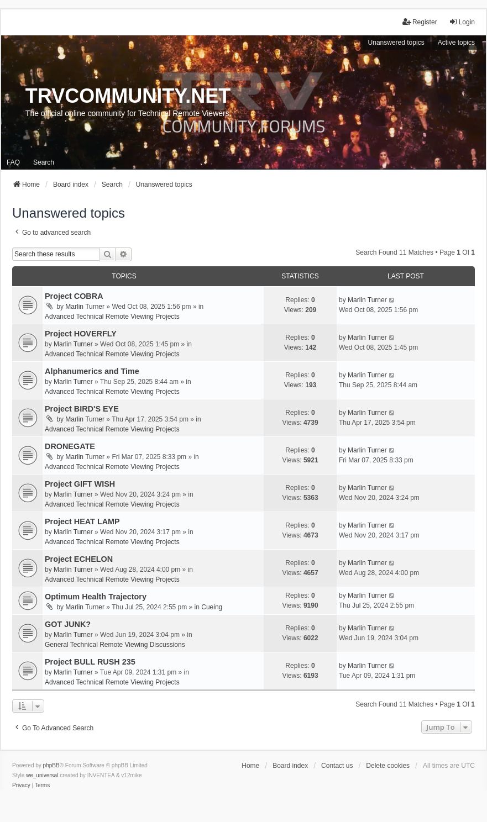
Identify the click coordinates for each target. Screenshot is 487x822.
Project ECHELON (79, 559)
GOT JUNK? (68, 624)
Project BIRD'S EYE (82, 408)
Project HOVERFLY (81, 333)
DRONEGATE (70, 446)
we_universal (42, 775)
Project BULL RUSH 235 (90, 661)
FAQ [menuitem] (13, 162)
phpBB (51, 765)
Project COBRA (74, 296)
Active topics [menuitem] (456, 42)
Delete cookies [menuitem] (388, 766)
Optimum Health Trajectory (95, 596)
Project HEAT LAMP (82, 521)
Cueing (211, 607)
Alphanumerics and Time (92, 371)
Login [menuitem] (462, 22)
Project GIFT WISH (80, 483)
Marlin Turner (84, 306)
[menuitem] (21, 786)
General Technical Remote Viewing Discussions (115, 645)
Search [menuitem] (43, 162)
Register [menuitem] (419, 22)
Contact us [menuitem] (337, 766)
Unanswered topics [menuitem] (396, 42)
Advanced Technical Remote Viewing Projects (112, 316)
